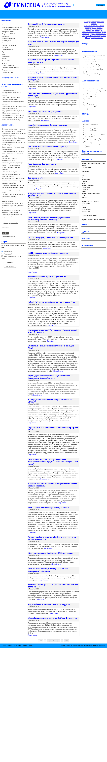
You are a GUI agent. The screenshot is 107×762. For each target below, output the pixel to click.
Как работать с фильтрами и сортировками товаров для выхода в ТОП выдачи (14, 142)
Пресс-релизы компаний (10, 29)
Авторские (6, 84)
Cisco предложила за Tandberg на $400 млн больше (50, 553)
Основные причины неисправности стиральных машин (11, 92)
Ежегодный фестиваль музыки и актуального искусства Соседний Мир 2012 (94, 145)
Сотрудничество (7, 70)
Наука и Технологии (9, 45)
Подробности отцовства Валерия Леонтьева (47, 125)
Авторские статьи (8, 32)
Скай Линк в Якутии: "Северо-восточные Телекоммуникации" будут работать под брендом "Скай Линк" (53, 461)
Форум (4, 63)
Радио (4, 52)
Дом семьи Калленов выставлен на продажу (48, 147)
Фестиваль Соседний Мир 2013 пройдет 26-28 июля (94, 136)
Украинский (7, 254)
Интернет (5, 47)
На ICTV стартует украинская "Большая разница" (51, 237)
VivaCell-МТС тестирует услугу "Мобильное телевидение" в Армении (48, 570)
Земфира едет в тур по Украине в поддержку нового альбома (94, 140)
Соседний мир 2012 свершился (93, 60)
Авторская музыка (90, 81)
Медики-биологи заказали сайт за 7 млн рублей (49, 604)
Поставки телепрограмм (10, 68)
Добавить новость (28, 645)
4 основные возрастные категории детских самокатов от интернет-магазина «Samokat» (13, 181)
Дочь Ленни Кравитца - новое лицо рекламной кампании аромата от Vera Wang (49, 218)
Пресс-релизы (7, 125)
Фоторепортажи (89, 52)
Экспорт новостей (8, 65)
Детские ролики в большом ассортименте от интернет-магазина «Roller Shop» (11, 210)
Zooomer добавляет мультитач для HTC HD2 (48, 277)
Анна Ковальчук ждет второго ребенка (45, 111)
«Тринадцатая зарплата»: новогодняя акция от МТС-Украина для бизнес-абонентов (52, 377)
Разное (4, 59)
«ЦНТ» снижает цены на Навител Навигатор (48, 253)
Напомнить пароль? (8, 236)
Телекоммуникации (8, 38)
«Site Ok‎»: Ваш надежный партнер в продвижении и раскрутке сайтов (11, 174)
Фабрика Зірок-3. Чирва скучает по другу (46, 24)
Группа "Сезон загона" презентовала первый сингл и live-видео (93, 101)
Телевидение (6, 41)
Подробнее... (44, 37)
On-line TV (87, 159)
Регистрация (17, 645)
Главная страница (7, 645)
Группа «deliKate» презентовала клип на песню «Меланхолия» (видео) (94, 107)
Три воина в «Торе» (36, 178)
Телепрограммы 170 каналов (12, 27)
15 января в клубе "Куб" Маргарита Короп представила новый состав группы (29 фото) (94, 64)
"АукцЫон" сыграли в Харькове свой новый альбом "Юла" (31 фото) (94, 70)
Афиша (85, 121)
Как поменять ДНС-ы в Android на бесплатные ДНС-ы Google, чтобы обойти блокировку (13, 117)
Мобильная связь (8, 50)
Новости (5, 25)
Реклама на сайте (8, 72)
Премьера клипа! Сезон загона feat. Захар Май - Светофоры (93, 96)
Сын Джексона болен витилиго (42, 164)
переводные (18, 84)
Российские (7, 251)
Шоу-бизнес (6, 56)
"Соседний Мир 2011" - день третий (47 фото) (93, 75)
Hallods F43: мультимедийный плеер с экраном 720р (51, 302)
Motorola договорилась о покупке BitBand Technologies (52, 618)
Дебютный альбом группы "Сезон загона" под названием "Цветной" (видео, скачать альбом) (94, 91)
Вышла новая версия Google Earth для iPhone (48, 507)
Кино (3, 54)
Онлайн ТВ (6, 61)
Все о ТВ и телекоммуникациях (82, 645)
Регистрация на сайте (11, 223)
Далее (66, 640)
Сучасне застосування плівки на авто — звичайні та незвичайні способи (13, 154)
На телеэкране (7, 43)
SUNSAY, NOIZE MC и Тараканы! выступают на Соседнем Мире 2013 (91, 127)
